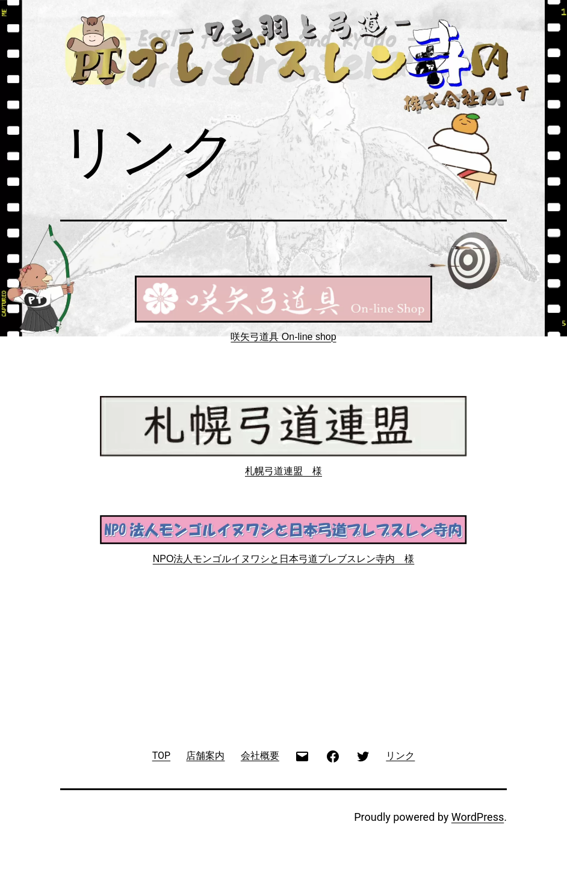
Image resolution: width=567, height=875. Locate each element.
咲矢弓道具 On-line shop (283, 337)
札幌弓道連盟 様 (283, 471)
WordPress (477, 817)
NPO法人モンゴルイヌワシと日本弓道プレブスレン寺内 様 (284, 559)
